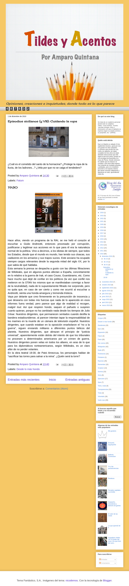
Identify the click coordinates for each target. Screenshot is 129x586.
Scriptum (101, 368)
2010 (102, 254)
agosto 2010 (106, 291)
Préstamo (101, 357)
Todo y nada (102, 386)
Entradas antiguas (77, 379)
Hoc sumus (101, 343)
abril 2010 (105, 302)
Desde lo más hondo (28, 369)
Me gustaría (112, 431)
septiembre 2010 (108, 288)
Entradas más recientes (24, 379)
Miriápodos (101, 347)
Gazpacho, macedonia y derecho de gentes (114, 504)
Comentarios (104, 563)
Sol (104, 199)
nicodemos (72, 580)
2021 (102, 221)
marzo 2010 (106, 305)
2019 (102, 227)
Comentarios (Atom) (56, 388)
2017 (102, 233)
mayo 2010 (106, 299)
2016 (102, 236)
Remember (101, 364)
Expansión (101, 332)
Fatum (20, 180)
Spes (99, 382)
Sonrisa (100, 372)
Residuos (111, 478)
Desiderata (101, 325)
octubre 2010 (106, 285)
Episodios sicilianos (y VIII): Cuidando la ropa (42, 121)
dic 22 (106, 259)
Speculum (101, 379)
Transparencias (103, 389)
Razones (101, 361)
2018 (102, 230)
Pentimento (102, 354)
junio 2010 (105, 296)
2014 (102, 242)
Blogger (107, 580)
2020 (102, 224)
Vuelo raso (101, 400)
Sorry (100, 375)
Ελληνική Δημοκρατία (112, 443)
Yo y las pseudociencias (113, 467)
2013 (102, 245)
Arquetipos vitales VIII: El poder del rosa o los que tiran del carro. (114, 540)
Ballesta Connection (112, 455)
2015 (102, 239)
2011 (102, 251)
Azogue (100, 318)
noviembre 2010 (107, 282)
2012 (102, 248)
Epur (99, 329)
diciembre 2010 (107, 256)
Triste (100, 393)
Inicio (52, 379)
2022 (102, 218)
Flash (100, 339)
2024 (102, 212)
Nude (100, 350)
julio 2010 (105, 294)
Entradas (103, 559)
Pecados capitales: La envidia (114, 491)
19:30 (13, 187)
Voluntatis (101, 396)
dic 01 (106, 265)
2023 (102, 216)
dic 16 (106, 262)
